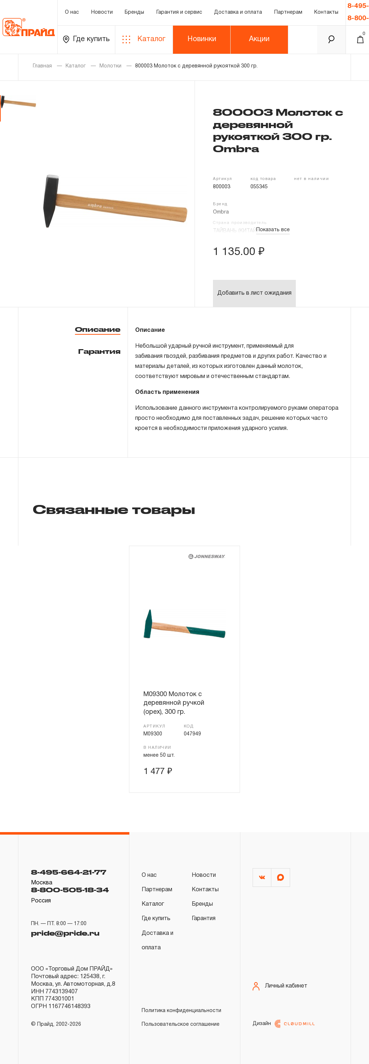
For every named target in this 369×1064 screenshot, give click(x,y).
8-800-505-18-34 (70, 890)
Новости (102, 12)
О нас (72, 12)
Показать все (273, 230)
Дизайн (284, 1024)
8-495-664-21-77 (68, 872)
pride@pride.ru (65, 933)
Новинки (201, 39)
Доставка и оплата (238, 12)
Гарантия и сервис (179, 12)
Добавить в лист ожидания (254, 293)
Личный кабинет (280, 986)
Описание (97, 329)
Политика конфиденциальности (181, 1010)
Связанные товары (114, 508)
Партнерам (288, 12)
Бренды (134, 12)
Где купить (86, 39)
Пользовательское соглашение (180, 1024)
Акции (259, 39)
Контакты (326, 12)
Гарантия (99, 351)
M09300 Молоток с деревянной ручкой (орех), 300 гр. (173, 703)
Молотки (110, 66)
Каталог (144, 39)
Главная (42, 66)
